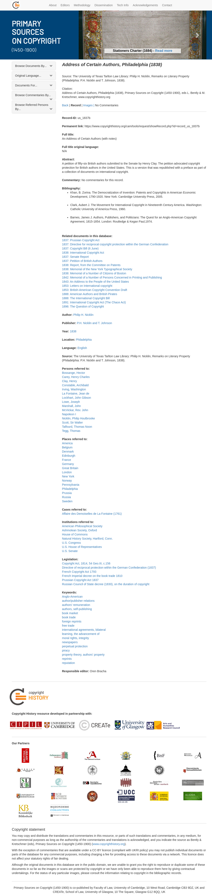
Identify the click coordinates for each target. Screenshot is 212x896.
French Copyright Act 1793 (79, 571)
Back (65, 105)
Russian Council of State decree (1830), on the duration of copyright (105, 584)
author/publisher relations (78, 600)
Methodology (82, 5)
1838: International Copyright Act (83, 252)
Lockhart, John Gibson (76, 397)
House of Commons (75, 534)
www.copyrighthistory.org (109, 844)
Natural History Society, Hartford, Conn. (87, 538)
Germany (68, 464)
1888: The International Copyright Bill (86, 298)
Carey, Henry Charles (76, 377)
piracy (66, 650)
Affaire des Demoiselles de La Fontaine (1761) (92, 513)
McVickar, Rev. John (75, 410)
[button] (88, 34)
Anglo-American (72, 596)
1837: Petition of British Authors (82, 261)
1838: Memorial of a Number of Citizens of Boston (94, 273)
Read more (163, 50)
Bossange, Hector (73, 372)
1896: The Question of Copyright (83, 306)
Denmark (68, 451)
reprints (67, 658)
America (67, 443)
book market (70, 613)
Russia (66, 497)
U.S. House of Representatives (82, 546)
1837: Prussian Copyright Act (81, 240)
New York (68, 476)
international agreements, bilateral (84, 629)
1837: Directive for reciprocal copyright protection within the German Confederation (115, 244)
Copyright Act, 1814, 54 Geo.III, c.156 (86, 563)
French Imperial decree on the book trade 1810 (92, 576)
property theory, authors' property (83, 654)
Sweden (67, 501)
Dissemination (104, 5)
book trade (69, 617)
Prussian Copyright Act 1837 (80, 580)
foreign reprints (71, 621)
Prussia (67, 493)
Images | (89, 105)
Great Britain (70, 468)
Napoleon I (69, 414)
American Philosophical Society (82, 526)
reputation (68, 663)
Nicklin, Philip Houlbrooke (78, 418)
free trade (68, 625)
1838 (73, 331)
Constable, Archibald (75, 385)
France (66, 459)
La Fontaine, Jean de (75, 393)
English (82, 348)
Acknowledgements (145, 5)
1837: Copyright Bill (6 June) (80, 248)
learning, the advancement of (81, 634)
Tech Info (123, 5)
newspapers (70, 642)
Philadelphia (84, 339)
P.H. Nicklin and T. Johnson (94, 323)
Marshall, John (71, 406)
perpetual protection (75, 646)
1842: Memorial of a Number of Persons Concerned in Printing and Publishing (112, 277)
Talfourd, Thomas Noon (77, 426)
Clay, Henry (69, 381)
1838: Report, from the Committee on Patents (91, 265)
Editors (65, 5)
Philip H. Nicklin (83, 314)
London (67, 472)
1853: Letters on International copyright (87, 285)
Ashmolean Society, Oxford (79, 530)
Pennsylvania (70, 484)
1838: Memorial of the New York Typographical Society (97, 269)
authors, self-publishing (77, 609)
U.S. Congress (71, 542)
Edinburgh (68, 455)
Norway (67, 480)
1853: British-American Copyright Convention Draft (94, 290)
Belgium (67, 447)
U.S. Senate (70, 551)
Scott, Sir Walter (72, 422)
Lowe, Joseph (71, 401)
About (53, 5)
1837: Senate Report (75, 256)
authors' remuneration (76, 605)
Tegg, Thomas (71, 430)
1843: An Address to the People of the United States (95, 281)
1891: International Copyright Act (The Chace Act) (94, 302)
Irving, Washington (74, 389)
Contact (167, 5)
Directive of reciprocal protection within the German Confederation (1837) (109, 567)
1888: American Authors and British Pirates (89, 294)
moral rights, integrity (75, 638)
